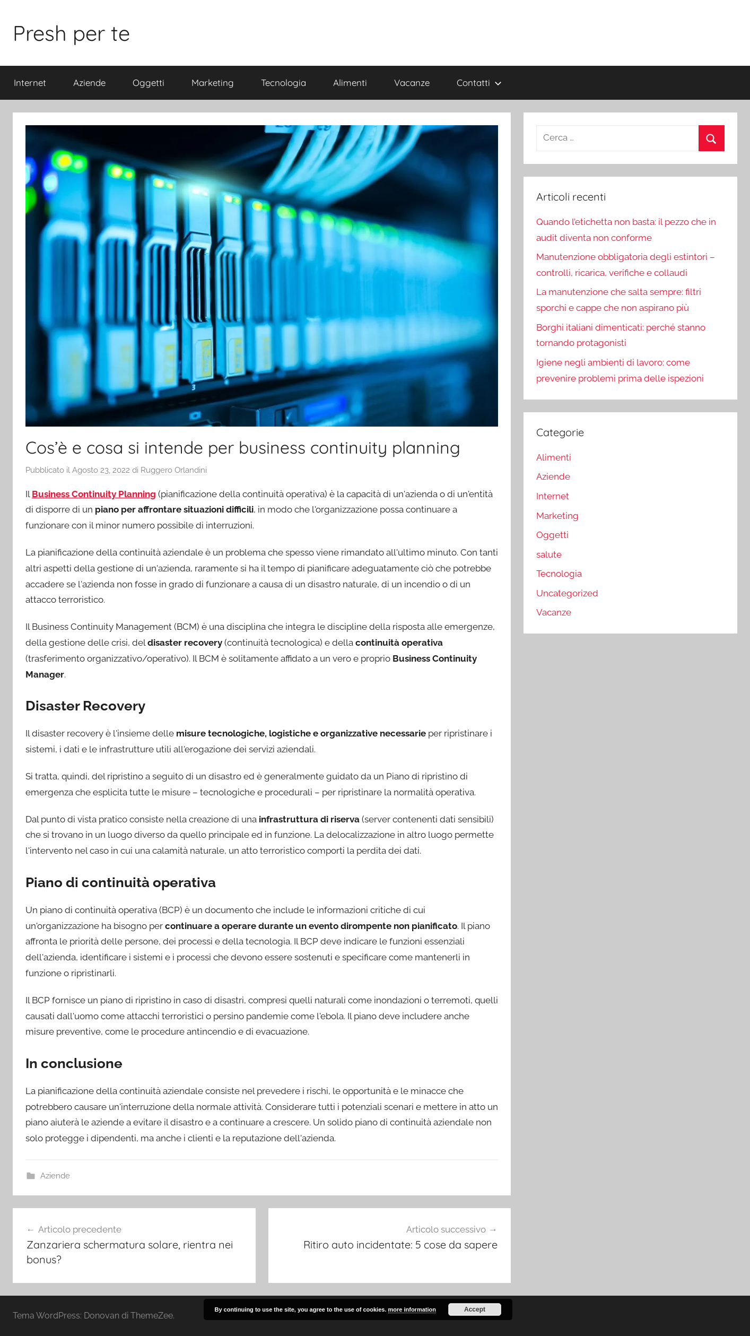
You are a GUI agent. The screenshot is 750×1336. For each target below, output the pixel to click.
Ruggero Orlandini (174, 470)
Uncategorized (567, 593)
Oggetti (148, 82)
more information (412, 1309)
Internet (30, 82)
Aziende (89, 82)
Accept (474, 1309)
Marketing (212, 82)
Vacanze (412, 82)
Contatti (479, 82)
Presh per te (71, 33)
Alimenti (350, 82)
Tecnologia (283, 82)
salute (549, 554)
